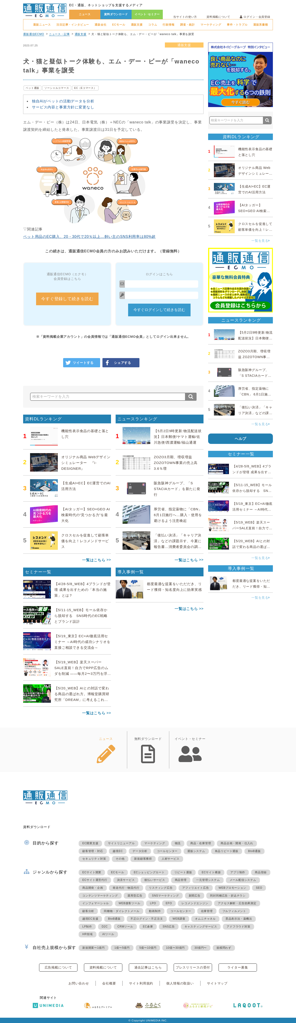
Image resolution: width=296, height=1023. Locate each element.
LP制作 (87, 926)
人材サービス (170, 858)
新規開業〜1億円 (93, 947)
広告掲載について (58, 967)
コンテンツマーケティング (100, 895)
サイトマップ (217, 983)
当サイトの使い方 (185, 16)
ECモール (118, 24)
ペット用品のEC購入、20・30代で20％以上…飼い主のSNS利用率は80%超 (89, 237)
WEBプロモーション (232, 887)
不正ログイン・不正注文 (146, 918)
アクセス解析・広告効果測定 (237, 903)
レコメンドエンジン (195, 903)
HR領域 (87, 934)
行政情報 (168, 24)
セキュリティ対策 (94, 858)
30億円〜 (200, 947)
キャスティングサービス (201, 926)
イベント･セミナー (147, 14)
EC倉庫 (148, 926)
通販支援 (137, 24)
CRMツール (125, 926)
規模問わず (223, 947)
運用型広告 (134, 895)
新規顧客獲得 (143, 858)
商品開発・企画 (92, 887)
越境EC (118, 851)
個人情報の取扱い (180, 983)
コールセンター (167, 851)
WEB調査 (179, 918)
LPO (153, 903)
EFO (169, 903)
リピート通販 (183, 872)
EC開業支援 (90, 843)
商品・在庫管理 (200, 843)
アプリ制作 (237, 872)
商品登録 (261, 872)
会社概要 (109, 983)
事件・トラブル (237, 24)
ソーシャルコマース (56, 88)
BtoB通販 (254, 851)
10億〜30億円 (175, 947)
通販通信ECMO (33, 34)
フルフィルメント (234, 911)
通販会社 (100, 24)
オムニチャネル (205, 918)
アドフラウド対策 (238, 926)
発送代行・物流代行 (126, 887)
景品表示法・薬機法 (238, 918)
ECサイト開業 (91, 872)
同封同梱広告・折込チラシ (228, 895)
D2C (105, 926)
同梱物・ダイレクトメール (121, 911)
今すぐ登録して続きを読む (67, 298)
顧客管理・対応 (92, 851)
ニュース (85, 14)
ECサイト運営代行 (94, 880)
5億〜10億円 (148, 947)
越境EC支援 (90, 918)
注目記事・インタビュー (72, 24)
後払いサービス (154, 880)
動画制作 (155, 911)
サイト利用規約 (141, 983)
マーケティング (210, 24)
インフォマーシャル (95, 903)
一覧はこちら (93, 560)
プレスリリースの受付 (193, 967)
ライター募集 (237, 967)
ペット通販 (32, 88)
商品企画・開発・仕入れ (237, 843)
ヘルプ (241, 439)
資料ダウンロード (116, 14)
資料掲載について (218, 16)
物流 (178, 843)
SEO (259, 887)
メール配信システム (243, 880)
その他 (120, 858)
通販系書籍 (260, 24)
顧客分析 (88, 911)
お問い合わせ (78, 983)
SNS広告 (169, 926)
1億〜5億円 (122, 947)
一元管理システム (208, 880)
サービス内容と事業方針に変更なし (63, 107)
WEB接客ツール (129, 903)
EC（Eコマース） (85, 88)
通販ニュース (42, 24)
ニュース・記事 (59, 34)
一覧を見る (260, 240)
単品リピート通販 (226, 851)
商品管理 (181, 880)
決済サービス (126, 880)
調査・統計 (187, 24)
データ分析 (140, 851)
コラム (152, 24)
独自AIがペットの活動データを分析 (63, 101)
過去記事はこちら (148, 967)
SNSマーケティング (165, 895)
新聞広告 (194, 895)
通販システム (196, 851)
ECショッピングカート (149, 872)
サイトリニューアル (121, 843)
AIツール (108, 934)
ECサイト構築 (211, 872)
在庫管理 (207, 911)
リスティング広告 (161, 887)
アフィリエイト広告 (195, 887)
